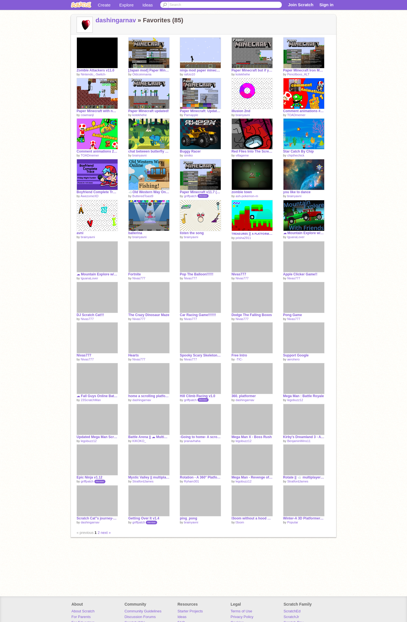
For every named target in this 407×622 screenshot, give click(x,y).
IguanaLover (295, 237)
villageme (242, 155)
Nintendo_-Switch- (93, 74)
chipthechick (295, 155)
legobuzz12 (295, 400)
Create (104, 5)
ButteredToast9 (142, 196)
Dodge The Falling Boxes (251, 315)
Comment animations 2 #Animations (97, 151)
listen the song (192, 233)
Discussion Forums (140, 617)
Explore (126, 5)
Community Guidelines (142, 611)
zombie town (241, 192)
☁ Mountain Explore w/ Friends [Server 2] (97, 274)
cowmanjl (87, 115)
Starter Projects (190, 611)
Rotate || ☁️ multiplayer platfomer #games (303, 477)
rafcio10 (189, 74)
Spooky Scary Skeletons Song (200, 355)
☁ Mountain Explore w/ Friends (303, 233)
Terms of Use (241, 611)
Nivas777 (138, 278)
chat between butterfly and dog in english (149, 151)
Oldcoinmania (141, 74)
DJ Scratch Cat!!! (90, 315)
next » (106, 532)
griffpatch (190, 196)
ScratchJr (291, 617)
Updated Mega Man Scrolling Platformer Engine (97, 437)
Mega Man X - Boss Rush (251, 437)
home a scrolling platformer (149, 396)
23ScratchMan (91, 400)
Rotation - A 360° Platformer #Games (200, 477)
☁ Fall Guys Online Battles (97, 396)
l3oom (240, 522)
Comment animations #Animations (303, 111)
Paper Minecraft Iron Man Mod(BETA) (303, 70)
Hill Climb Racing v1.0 (197, 396)
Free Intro (239, 355)
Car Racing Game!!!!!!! (198, 315)
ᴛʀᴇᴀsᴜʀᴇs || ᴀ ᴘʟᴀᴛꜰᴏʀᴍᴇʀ (252, 234)
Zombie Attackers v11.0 (95, 70)
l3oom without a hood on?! (252, 518)
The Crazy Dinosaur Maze (148, 315)
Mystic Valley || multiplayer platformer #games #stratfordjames (149, 477)
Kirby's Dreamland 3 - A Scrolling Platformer (303, 437)
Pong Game (292, 315)
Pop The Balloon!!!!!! (196, 274)
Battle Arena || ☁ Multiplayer (149, 437)
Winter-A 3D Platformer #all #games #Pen (303, 518)
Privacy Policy (242, 617)
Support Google (296, 355)
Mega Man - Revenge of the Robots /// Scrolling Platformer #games (252, 477)
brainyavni (243, 115)
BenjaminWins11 (299, 441)
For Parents (81, 617)
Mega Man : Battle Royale (303, 396)
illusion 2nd (240, 111)
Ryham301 (191, 481)
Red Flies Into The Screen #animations (252, 151)
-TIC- (239, 359)
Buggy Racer (190, 151)
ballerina (135, 233)
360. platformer (243, 396)
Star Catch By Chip (298, 151)
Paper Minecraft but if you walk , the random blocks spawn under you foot (252, 70)
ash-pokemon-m (247, 196)
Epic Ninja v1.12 (89, 477)
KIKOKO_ (139, 441)
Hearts (133, 355)
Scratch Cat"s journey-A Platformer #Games (97, 518)
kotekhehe (243, 74)
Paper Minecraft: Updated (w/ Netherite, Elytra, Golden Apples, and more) (200, 111)
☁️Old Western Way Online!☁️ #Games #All (149, 192)
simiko (188, 155)
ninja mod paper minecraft (200, 70)
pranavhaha (192, 441)
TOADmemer (296, 115)
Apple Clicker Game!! (300, 274)
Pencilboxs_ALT (298, 74)
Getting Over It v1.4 (143, 518)
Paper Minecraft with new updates (97, 111)
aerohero (293, 359)
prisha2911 (243, 238)
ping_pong (188, 518)
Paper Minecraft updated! (148, 111)
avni (80, 233)
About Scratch (83, 611)
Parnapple (191, 115)
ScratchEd (291, 611)
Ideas (147, 5)
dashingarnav (116, 20)
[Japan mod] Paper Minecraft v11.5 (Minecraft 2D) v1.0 (149, 70)
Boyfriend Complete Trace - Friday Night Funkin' (97, 192)
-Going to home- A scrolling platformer (200, 437)
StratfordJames (142, 481)
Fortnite (134, 274)
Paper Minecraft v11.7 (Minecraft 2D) (200, 192)
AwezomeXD (89, 196)
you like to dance (297, 192)
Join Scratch (300, 4)
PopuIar (292, 522)
